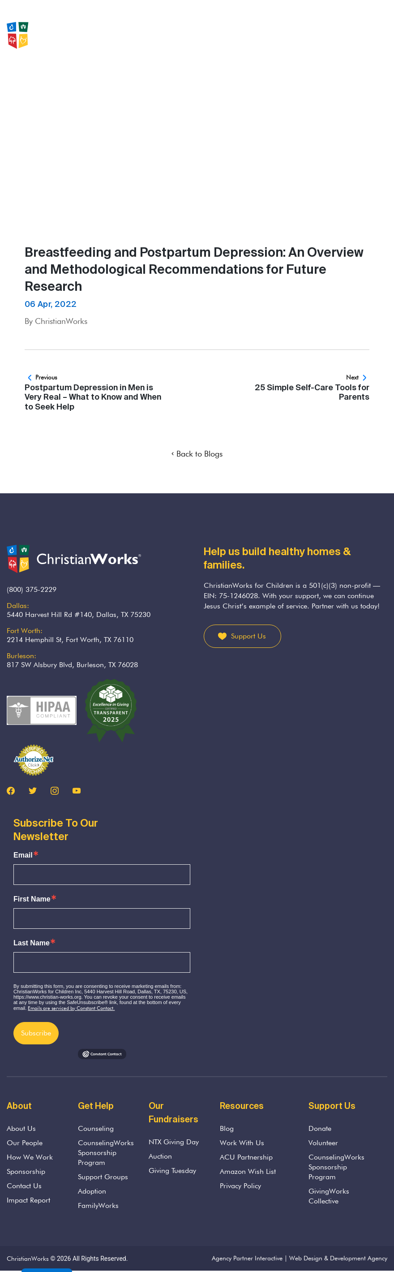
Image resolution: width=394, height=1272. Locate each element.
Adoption (92, 1191)
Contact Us (24, 1185)
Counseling (96, 1128)
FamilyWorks (98, 1205)
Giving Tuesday (172, 1170)
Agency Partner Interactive (247, 1258)
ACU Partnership (246, 1157)
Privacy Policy (240, 1185)
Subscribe (36, 1033)
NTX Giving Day (174, 1142)
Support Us (248, 636)
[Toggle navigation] (382, 35)
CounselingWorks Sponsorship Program (106, 1152)
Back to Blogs (197, 453)
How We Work (30, 1157)
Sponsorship (26, 1171)
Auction (160, 1156)
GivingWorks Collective (328, 1196)
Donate (319, 1128)
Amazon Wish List (248, 1171)
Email (23, 855)
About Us (21, 1128)
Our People (25, 1142)
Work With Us (242, 1142)
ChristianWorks (28, 1258)
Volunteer (323, 1142)
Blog (227, 1128)
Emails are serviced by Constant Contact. (71, 1008)
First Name (32, 899)
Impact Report (28, 1200)
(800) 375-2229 (31, 589)
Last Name (31, 943)
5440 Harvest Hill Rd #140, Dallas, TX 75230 (78, 614)
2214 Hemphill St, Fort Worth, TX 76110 (70, 639)
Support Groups (103, 1177)
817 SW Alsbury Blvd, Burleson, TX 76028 (72, 664)
